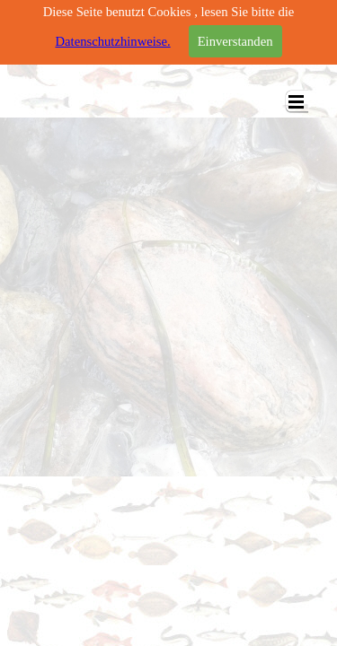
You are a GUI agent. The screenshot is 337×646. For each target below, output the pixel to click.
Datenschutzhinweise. (112, 41)
